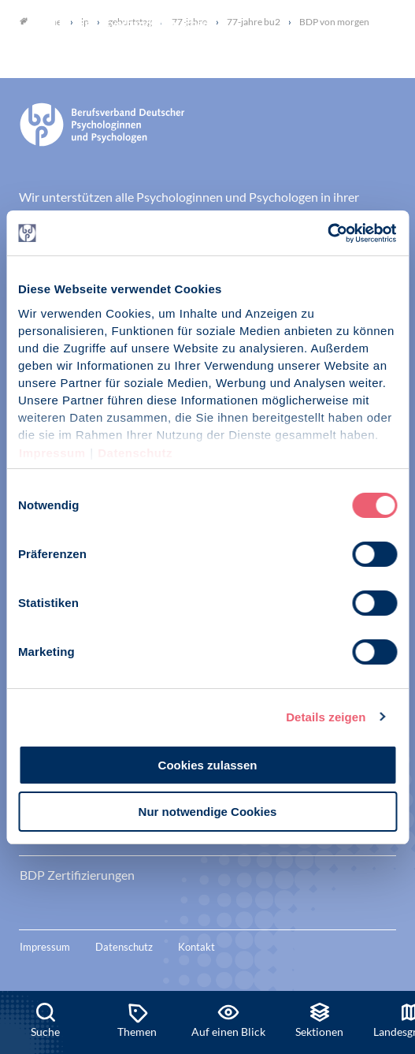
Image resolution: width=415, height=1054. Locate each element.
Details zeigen (325, 717)
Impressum (52, 453)
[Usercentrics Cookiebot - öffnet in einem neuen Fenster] (328, 233)
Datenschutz (135, 453)
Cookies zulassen (208, 765)
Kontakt (196, 946)
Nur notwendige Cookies (208, 811)
